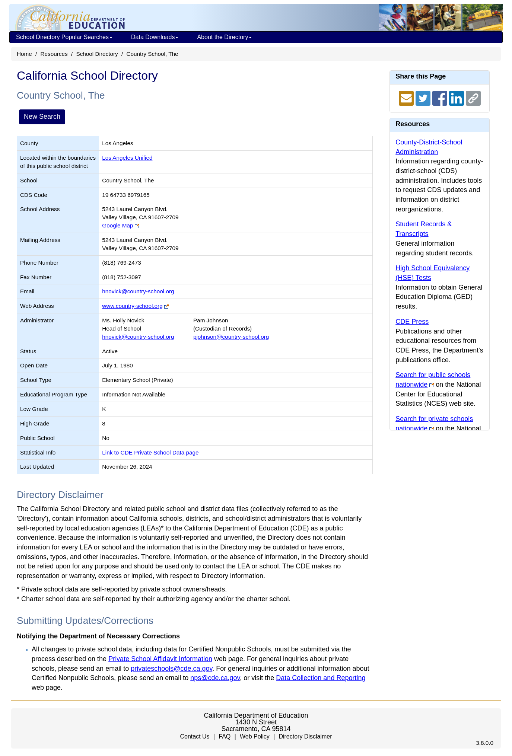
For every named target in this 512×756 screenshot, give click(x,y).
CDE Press (412, 321)
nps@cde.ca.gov (215, 678)
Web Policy (255, 736)
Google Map (117, 225)
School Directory (97, 54)
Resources (54, 54)
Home (24, 54)
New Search (42, 116)
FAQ (224, 736)
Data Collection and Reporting (320, 678)
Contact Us (194, 736)
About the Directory (224, 37)
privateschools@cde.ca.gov (171, 668)
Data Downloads (154, 37)
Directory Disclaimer (305, 736)
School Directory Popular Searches (64, 37)
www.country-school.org (132, 306)
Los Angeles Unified (127, 157)
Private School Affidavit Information (160, 659)
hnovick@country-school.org (138, 291)
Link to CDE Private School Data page (150, 452)
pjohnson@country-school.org (231, 337)
